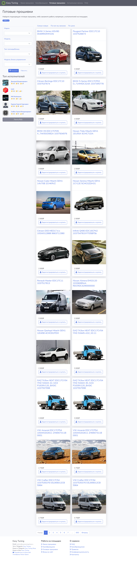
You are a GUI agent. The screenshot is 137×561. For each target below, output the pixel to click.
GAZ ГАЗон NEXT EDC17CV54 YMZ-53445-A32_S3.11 (88, 332)
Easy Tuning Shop (30, 548)
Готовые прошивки (57, 3)
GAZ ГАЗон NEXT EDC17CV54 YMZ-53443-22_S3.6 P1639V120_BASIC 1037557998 (52, 384)
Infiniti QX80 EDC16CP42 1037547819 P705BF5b (85, 232)
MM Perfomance (16, 97)
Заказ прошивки (27, 3)
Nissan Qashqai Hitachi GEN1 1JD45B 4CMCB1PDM (51, 332)
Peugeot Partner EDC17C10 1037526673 (86, 32)
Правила (74, 549)
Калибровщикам (78, 547)
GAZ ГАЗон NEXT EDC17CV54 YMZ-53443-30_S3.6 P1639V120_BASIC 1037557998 (88, 384)
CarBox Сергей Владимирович (21, 112)
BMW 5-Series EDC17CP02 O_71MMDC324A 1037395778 (88, 82)
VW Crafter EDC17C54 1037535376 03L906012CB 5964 (51, 483)
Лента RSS (18, 119)
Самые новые (42, 26)
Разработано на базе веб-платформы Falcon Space (22, 553)
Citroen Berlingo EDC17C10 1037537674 (50, 82)
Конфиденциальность (80, 552)
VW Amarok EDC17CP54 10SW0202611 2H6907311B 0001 (51, 433)
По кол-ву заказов (58, 26)
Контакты (75, 554)
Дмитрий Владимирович (19, 82)
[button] (133, 3)
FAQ (86, 3)
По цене (71, 26)
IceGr (12, 89)
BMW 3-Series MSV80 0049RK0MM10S (48, 32)
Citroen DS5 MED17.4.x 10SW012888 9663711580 (50, 232)
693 (77, 532)
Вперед (85, 532)
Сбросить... (24, 71)
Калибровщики (41, 3)
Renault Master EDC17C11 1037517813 (50, 282)
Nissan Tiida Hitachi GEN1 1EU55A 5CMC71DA (85, 132)
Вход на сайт (48, 552)
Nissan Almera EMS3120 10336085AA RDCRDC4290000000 (85, 283)
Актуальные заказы (75, 3)
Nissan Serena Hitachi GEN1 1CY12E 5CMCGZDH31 (86, 182)
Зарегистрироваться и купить (53, 73)
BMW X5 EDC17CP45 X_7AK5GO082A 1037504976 (52, 132)
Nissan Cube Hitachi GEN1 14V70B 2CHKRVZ (50, 182)
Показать (13, 71)
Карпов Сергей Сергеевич (19, 104)
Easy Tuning (12, 2)
